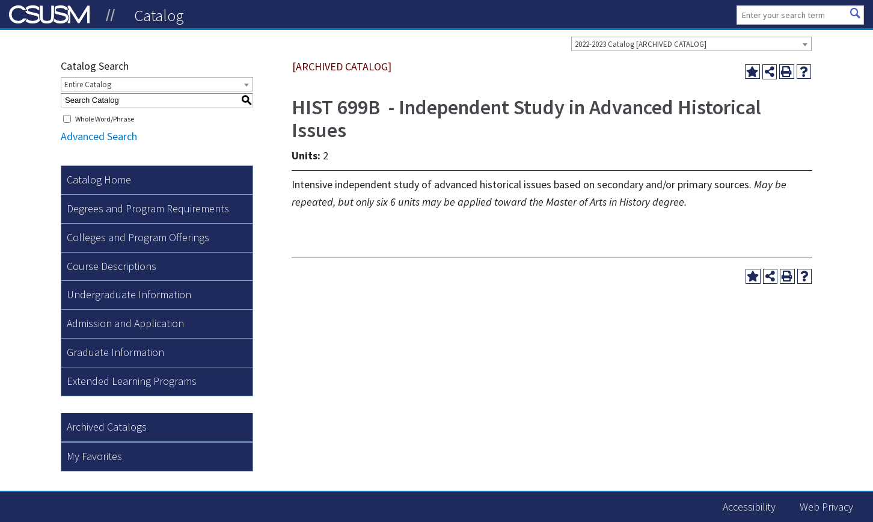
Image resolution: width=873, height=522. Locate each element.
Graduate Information (115, 352)
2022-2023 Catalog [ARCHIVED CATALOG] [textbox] (640, 44)
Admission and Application (125, 323)
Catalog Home (99, 179)
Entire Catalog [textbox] (87, 84)
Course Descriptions (111, 266)
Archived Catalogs (107, 427)
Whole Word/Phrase (104, 118)
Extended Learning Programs (132, 381)
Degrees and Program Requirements (148, 208)
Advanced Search (99, 136)
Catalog (159, 15)
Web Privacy (826, 507)
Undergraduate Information (129, 294)
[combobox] (691, 44)
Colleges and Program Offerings (138, 237)
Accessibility (749, 507)
